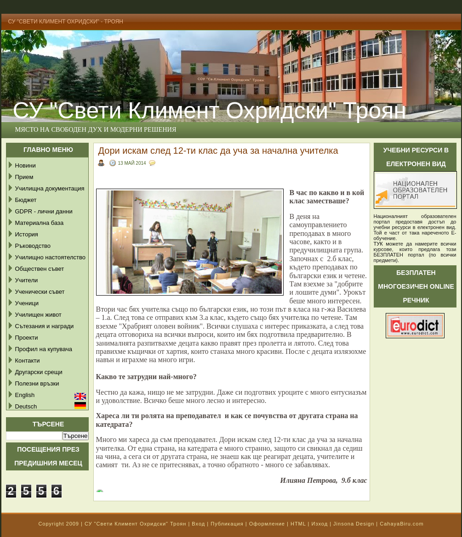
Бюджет (26, 199)
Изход (319, 523)
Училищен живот (38, 314)
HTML (298, 523)
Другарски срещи (39, 372)
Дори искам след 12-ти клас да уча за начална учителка (218, 150)
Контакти (27, 360)
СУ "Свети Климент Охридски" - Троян (66, 21)
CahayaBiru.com (401, 523)
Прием (24, 176)
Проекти (26, 337)
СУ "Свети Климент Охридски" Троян (135, 523)
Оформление (267, 523)
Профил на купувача (44, 349)
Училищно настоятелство (50, 257)
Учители (26, 280)
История (26, 234)
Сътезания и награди (44, 326)
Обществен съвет (39, 268)
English (25, 395)
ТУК (378, 243)
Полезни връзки (37, 383)
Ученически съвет (40, 291)
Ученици (27, 303)
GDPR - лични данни (44, 211)
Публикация (227, 523)
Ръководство (33, 245)
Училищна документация (50, 188)
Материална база (39, 222)
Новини (25, 165)
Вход (198, 523)
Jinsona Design (353, 523)
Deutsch (26, 406)
